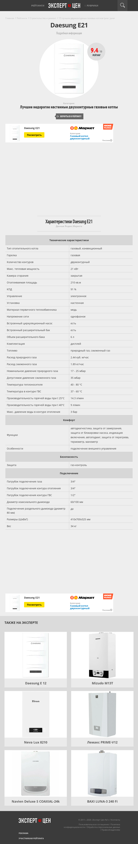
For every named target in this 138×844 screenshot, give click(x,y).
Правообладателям (111, 829)
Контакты (115, 819)
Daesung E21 (32, 128)
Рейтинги (37, 5)
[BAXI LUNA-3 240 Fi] (102, 773)
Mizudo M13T (102, 683)
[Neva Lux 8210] (35, 714)
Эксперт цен (64, 6)
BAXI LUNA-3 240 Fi (102, 801)
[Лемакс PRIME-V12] (102, 714)
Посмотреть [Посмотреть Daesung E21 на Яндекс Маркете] (34, 135)
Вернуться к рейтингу (69, 116)
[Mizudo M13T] (102, 655)
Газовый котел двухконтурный (79, 137)
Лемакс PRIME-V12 (102, 742)
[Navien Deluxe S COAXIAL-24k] (35, 773)
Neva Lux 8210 (35, 742)
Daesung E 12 (35, 683)
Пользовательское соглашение (94, 824)
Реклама (23, 833)
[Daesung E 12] (35, 655)
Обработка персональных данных (103, 827)
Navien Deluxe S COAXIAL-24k (36, 801)
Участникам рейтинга (31, 838)
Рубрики (92, 5)
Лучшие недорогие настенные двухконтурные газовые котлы (69, 107)
